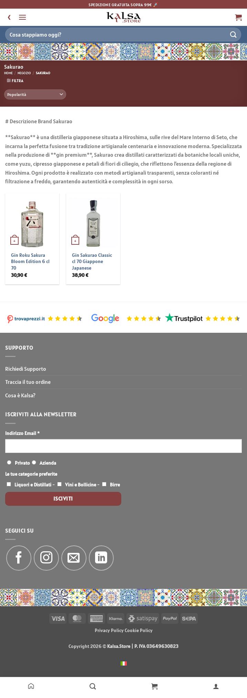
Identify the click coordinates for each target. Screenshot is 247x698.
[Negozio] (92, 686)
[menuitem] (123, 663)
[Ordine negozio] (35, 94)
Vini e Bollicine (80, 485)
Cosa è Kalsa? (20, 395)
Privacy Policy (109, 630)
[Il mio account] (216, 686)
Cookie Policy (139, 630)
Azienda (48, 463)
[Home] (31, 686)
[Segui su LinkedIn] (101, 558)
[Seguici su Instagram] (46, 558)
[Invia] (233, 34)
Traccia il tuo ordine (28, 381)
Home (8, 73)
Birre (115, 485)
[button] (22, 17)
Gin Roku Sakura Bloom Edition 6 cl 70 (30, 261)
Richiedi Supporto (25, 368)
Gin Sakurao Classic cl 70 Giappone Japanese (92, 261)
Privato (22, 463)
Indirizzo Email (22, 433)
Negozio (24, 73)
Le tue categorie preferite (31, 474)
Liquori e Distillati (32, 485)
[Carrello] (154, 686)
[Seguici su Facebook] (18, 558)
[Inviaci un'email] (73, 558)
